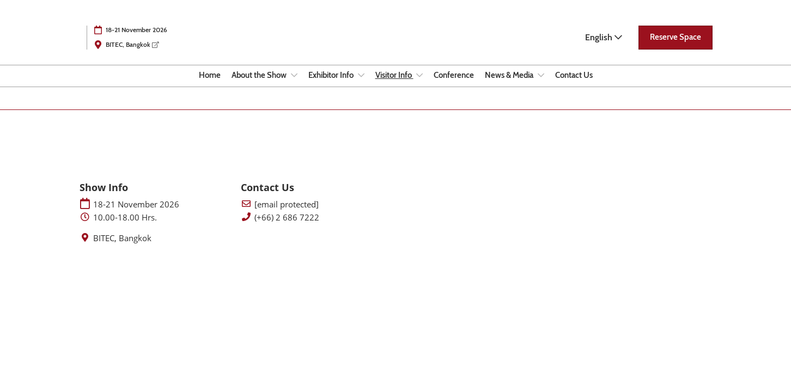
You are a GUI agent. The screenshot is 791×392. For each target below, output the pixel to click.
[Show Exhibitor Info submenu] (361, 75)
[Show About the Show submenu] (294, 75)
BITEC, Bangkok (132, 44)
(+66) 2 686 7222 (286, 217)
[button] (675, 38)
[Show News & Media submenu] (541, 75)
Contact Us (574, 75)
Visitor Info (394, 75)
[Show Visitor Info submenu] (419, 75)
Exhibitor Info (331, 75)
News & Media (510, 75)
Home (210, 75)
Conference (454, 75)
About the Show (260, 75)
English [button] (603, 37)
